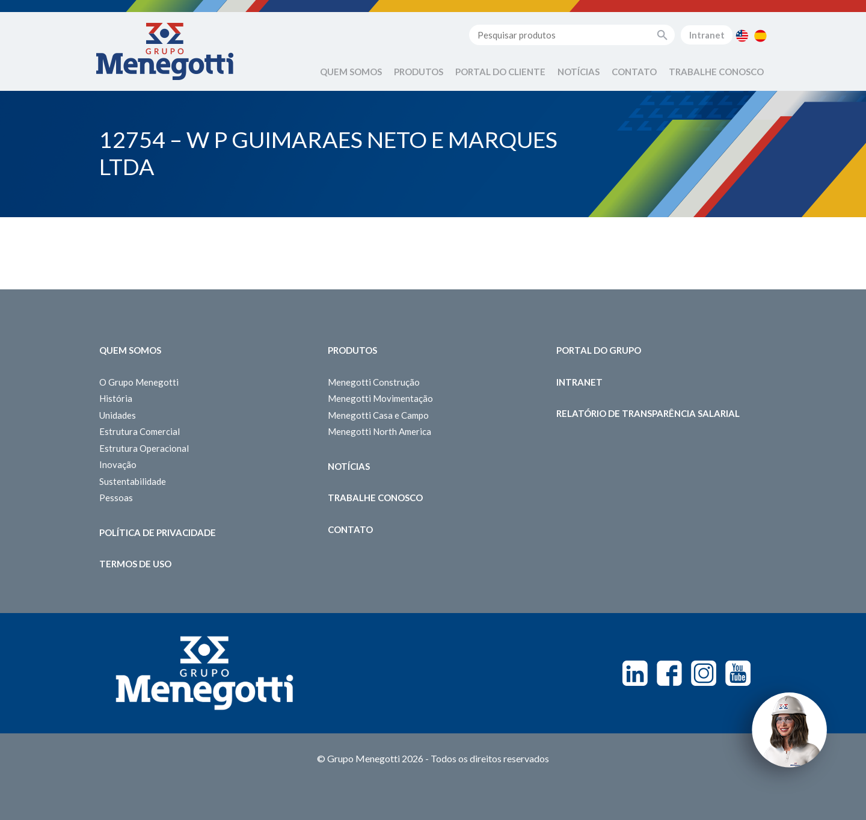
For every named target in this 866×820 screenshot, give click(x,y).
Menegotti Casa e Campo (378, 415)
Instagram (703, 673)
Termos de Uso (135, 563)
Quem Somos (351, 71)
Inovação (118, 464)
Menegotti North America (379, 431)
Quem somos (130, 350)
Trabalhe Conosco (716, 71)
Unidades (117, 415)
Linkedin (635, 673)
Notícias (578, 71)
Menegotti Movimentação (380, 398)
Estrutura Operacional (144, 448)
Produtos (418, 71)
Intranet (707, 34)
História (115, 398)
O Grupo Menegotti (139, 382)
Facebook (669, 673)
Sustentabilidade (132, 481)
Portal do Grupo (598, 350)
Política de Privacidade (157, 532)
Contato (634, 71)
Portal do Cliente (500, 71)
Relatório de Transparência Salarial (648, 413)
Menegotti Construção (374, 382)
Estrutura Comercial (139, 431)
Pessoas (116, 497)
